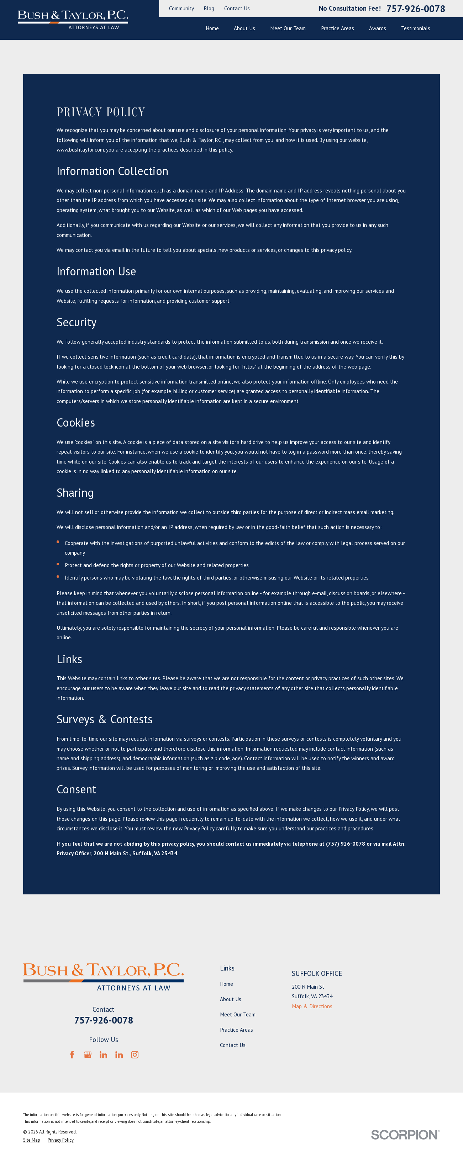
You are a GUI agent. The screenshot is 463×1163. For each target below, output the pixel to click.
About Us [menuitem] (244, 28)
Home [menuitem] (212, 28)
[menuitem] (31, 1140)
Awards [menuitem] (377, 28)
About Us (230, 999)
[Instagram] (134, 1054)
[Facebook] (72, 1054)
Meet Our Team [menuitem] (288, 28)
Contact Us (237, 8)
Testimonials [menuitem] (415, 28)
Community (181, 8)
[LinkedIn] (103, 1054)
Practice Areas (236, 1029)
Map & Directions (312, 1006)
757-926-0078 (415, 8)
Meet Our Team (238, 1014)
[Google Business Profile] (87, 1054)
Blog (209, 8)
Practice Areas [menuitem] (337, 28)
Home (226, 983)
